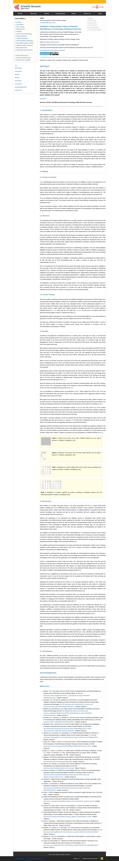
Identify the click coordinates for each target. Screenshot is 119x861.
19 (93, 613)
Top (16, 65)
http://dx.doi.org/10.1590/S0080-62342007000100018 (59, 722)
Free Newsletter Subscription (24, 40)
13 (61, 514)
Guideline (18, 31)
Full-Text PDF (91, 20)
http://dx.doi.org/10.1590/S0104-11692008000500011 (83, 845)
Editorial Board (20, 29)
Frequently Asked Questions (23, 50)
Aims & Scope (19, 27)
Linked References (93, 27)
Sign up (76, 858)
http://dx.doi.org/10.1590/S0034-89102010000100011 (59, 706)
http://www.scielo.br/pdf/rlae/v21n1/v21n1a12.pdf (79, 704)
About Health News (21, 47)
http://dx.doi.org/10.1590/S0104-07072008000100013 (82, 737)
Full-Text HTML (92, 23)
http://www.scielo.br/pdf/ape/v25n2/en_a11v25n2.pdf (59, 768)
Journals (33, 14)
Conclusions (18, 84)
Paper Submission (21, 36)
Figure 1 (62, 379)
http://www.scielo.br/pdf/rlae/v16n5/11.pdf (56, 845)
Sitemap (62, 854)
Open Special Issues (21, 55)
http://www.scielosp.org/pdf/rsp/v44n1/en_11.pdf (58, 695)
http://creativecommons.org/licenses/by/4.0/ (52, 50)
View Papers (19, 24)
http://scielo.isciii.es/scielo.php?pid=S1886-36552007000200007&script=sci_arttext (67, 746)
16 (66, 578)
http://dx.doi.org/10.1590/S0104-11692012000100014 (83, 832)
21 (81, 646)
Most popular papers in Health (24, 43)
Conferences (60, 14)
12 (74, 312)
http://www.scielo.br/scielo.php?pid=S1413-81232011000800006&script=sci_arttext (67, 728)
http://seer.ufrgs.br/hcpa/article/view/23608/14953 (58, 761)
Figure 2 (70, 388)
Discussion (18, 80)
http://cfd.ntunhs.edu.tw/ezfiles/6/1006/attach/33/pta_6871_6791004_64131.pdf (66, 774)
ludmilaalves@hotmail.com (51, 42)
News (74, 14)
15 (79, 570)
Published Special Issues (23, 57)
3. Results (44, 331)
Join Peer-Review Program (34, 858)
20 (99, 636)
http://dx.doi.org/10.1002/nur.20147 (54, 777)
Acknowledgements (48, 673)
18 (91, 613)
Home (20, 14)
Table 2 (101, 404)
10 (69, 279)
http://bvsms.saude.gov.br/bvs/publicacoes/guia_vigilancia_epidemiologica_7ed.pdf (67, 816)
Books (46, 14)
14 (75, 541)
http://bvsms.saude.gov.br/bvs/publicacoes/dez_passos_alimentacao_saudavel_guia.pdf (69, 801)
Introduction (18, 71)
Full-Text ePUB (92, 25)
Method (17, 74)
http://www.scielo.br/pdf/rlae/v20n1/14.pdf (56, 832)
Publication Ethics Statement (24, 45)
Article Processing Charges (23, 33)
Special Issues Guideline (22, 60)
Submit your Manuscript (89, 858)
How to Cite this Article (94, 30)
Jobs (100, 14)
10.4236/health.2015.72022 (48, 22)
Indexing (18, 22)
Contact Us (67, 854)
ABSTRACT (45, 66)
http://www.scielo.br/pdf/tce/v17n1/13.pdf (55, 737)
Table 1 (77, 391)
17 (74, 601)
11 (51, 310)
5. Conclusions (46, 651)
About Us (87, 14)
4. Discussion (45, 501)
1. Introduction (46, 110)
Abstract (90, 18)
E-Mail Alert (19, 858)
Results (17, 77)
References (44, 686)
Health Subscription (21, 38)
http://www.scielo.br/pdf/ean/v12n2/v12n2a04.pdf (58, 788)
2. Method (44, 171)
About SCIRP (56, 854)
